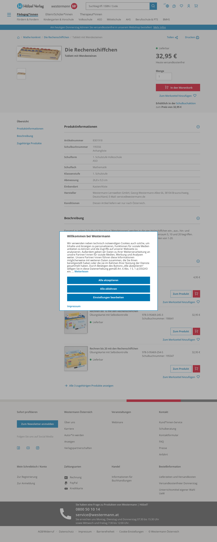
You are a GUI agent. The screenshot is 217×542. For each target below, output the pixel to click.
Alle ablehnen (108, 288)
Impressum (73, 306)
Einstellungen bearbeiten (108, 297)
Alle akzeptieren (108, 280)
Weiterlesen (81, 271)
